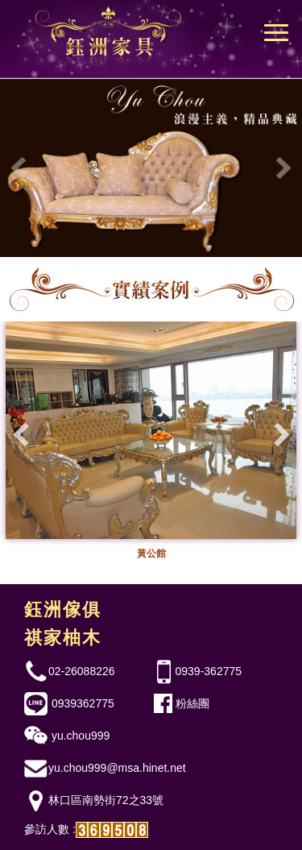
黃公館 (151, 553)
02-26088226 (81, 671)
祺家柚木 (62, 638)
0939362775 (81, 703)
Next (281, 168)
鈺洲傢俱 (62, 609)
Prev (21, 168)
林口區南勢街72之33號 (105, 800)
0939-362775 (209, 671)
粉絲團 (192, 703)
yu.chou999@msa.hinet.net (117, 767)
